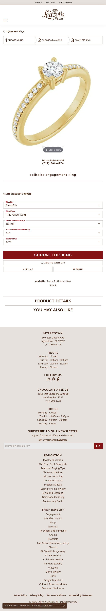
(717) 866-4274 (53, 163)
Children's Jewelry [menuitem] (53, 559)
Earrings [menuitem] (53, 526)
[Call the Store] (53, 344)
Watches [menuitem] (53, 567)
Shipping (28, 269)
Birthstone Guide (53, 476)
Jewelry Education (53, 459)
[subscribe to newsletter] (98, 446)
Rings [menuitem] (53, 522)
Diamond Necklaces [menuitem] (53, 588)
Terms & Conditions (56, 595)
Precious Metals (53, 484)
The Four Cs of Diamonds (53, 464)
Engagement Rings (15, 31)
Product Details (53, 301)
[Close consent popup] (64, 606)
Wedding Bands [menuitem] (53, 518)
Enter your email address (53, 439)
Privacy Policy (37, 595)
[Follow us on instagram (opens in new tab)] (48, 379)
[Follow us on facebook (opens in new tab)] (58, 379)
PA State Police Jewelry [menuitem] (53, 551)
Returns (78, 269)
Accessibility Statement (80, 595)
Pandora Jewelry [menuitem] (53, 563)
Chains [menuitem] (53, 534)
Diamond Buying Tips (53, 468)
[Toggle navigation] (5, 19)
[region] (53, 104)
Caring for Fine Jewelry (53, 488)
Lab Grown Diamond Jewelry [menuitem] (53, 543)
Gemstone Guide (53, 480)
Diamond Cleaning (53, 492)
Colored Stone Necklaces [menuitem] (53, 584)
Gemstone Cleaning (53, 497)
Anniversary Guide (53, 501)
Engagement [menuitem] (53, 514)
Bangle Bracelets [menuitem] (53, 580)
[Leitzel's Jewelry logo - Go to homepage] (53, 14)
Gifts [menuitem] (52, 575)
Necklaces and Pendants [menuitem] (53, 530)
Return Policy (20, 595)
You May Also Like (53, 309)
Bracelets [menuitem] (53, 538)
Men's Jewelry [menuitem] (53, 571)
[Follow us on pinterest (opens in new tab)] (53, 379)
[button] (38, 2)
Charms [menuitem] (53, 547)
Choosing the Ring (53, 472)
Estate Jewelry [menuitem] (53, 555)
